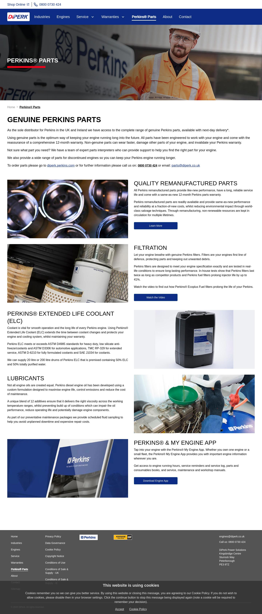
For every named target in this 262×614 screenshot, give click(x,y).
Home (14, 536)
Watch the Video (155, 297)
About (167, 17)
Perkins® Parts (144, 17)
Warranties (110, 17)
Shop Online (18, 4)
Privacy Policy (53, 536)
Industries (42, 17)
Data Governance (55, 543)
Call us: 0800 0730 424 (232, 541)
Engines (63, 17)
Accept (119, 609)
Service (82, 17)
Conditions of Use (55, 562)
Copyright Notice (54, 556)
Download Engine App (155, 480)
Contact (185, 17)
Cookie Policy (53, 549)
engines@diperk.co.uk (232, 536)
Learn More (155, 225)
